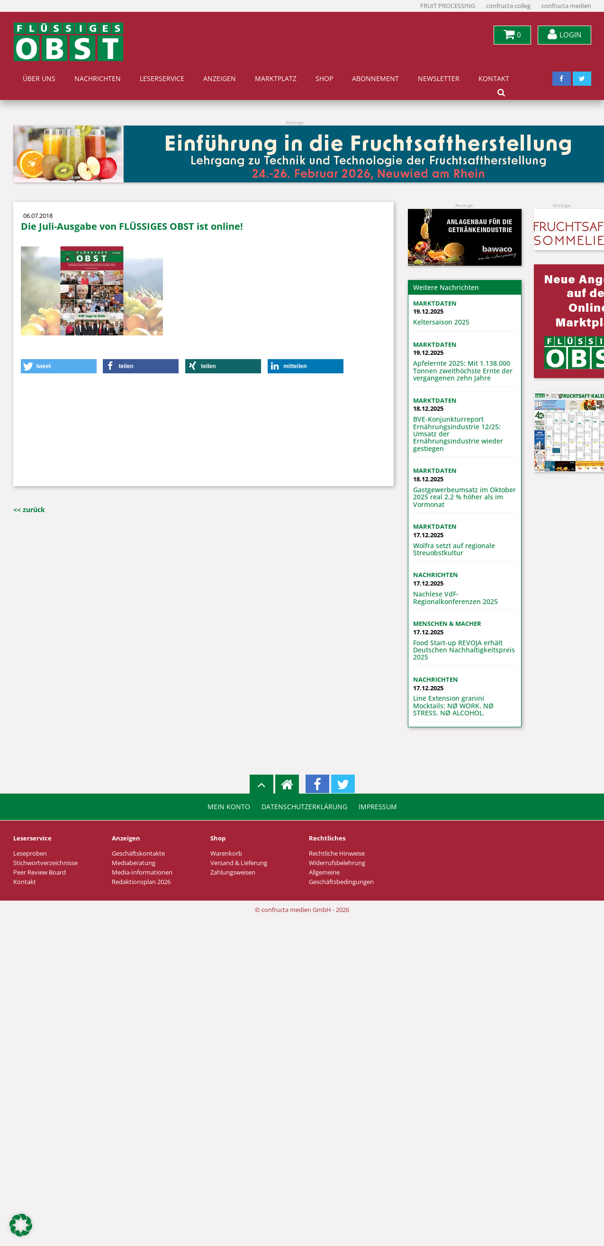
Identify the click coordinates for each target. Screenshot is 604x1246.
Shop (324, 78)
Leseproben (30, 853)
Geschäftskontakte (138, 853)
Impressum (378, 807)
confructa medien (566, 6)
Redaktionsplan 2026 (141, 882)
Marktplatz (276, 78)
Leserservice (162, 78)
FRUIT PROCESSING (447, 6)
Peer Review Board (39, 872)
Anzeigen (219, 78)
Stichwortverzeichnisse (45, 863)
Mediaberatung (133, 863)
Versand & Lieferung (238, 863)
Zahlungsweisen (232, 872)
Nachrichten (97, 78)
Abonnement (375, 78)
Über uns (39, 78)
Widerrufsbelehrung (337, 863)
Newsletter (439, 78)
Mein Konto (228, 807)
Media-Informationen (142, 872)
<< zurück (29, 509)
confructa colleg (508, 6)
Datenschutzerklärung (304, 807)
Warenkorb (226, 853)
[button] (59, 366)
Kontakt (493, 78)
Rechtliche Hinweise (337, 853)
